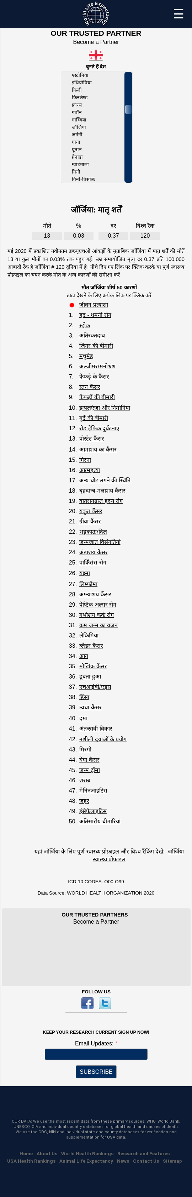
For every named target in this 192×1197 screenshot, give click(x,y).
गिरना (85, 460)
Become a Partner (96, 42)
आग (83, 656)
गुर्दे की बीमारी (93, 418)
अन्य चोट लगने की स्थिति (104, 480)
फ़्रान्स (77, 105)
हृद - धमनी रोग (95, 315)
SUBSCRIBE (96, 1072)
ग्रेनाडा (77, 157)
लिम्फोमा (88, 584)
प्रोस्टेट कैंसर (91, 439)
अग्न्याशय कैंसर (95, 594)
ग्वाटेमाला (80, 164)
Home (26, 1153)
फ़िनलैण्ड (79, 97)
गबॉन (77, 112)
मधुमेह (86, 356)
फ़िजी (77, 90)
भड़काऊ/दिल (93, 532)
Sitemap (172, 1161)
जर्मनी (77, 134)
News (123, 1161)
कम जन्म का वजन (98, 625)
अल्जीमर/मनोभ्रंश (97, 366)
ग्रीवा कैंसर (90, 521)
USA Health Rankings (31, 1161)
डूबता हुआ (90, 677)
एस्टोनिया (80, 75)
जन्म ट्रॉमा (89, 770)
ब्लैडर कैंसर (91, 646)
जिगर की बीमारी (96, 346)
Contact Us (146, 1161)
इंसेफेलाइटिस (93, 811)
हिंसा (84, 697)
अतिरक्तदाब (92, 336)
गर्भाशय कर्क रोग (96, 615)
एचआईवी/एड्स (95, 687)
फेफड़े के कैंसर (94, 377)
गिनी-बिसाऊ (83, 179)
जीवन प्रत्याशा (93, 305)
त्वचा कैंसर (90, 707)
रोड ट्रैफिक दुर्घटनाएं (99, 428)
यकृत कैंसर (90, 511)
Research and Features (143, 1153)
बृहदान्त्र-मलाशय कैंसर (102, 491)
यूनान (77, 149)
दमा (83, 718)
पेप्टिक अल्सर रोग (97, 605)
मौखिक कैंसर (93, 666)
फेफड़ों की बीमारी (97, 397)
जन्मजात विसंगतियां (99, 542)
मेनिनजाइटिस (93, 791)
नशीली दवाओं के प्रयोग (103, 739)
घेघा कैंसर (89, 760)
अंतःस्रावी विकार (95, 729)
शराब (84, 780)
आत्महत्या (89, 470)
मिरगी (85, 750)
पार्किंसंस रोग (92, 563)
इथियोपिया (82, 82)
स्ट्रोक (84, 325)
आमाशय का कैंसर (98, 450)
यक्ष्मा (84, 573)
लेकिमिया (88, 635)
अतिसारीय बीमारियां (99, 821)
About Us (47, 1153)
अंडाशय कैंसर (93, 552)
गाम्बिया (79, 120)
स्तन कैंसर (89, 387)
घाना (76, 142)
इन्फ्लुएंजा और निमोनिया (104, 408)
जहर (84, 801)
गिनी (76, 172)
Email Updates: (95, 1043)
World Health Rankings (87, 1153)
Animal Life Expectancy (86, 1161)
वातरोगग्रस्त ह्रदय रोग (101, 501)
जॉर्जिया (79, 127)
